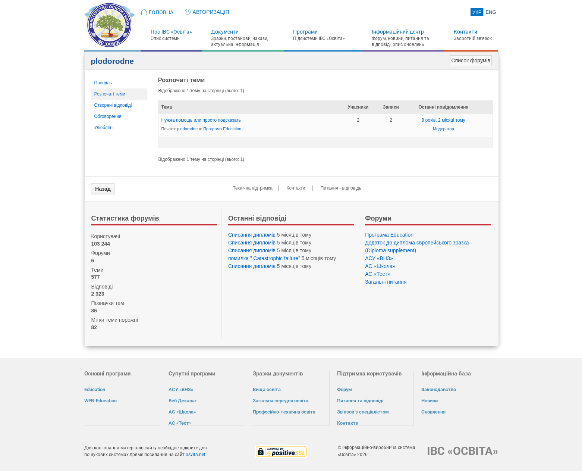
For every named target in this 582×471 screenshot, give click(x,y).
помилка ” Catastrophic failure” (264, 258)
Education (94, 389)
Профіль (103, 82)
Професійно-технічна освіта (284, 412)
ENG (490, 12)
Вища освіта (267, 389)
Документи (225, 32)
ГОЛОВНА (161, 12)
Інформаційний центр (398, 32)
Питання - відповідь (341, 188)
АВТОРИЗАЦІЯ (207, 12)
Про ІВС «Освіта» (171, 32)
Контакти (465, 32)
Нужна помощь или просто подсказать (201, 120)
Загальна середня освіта (280, 400)
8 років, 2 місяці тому (443, 120)
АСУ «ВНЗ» (379, 258)
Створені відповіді (113, 105)
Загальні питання (386, 282)
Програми (305, 32)
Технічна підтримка (253, 188)
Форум (344, 389)
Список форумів (471, 60)
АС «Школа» (380, 266)
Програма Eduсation (222, 129)
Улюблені (104, 127)
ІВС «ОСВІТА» (462, 450)
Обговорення (108, 116)
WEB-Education (100, 400)
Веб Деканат (183, 400)
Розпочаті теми (110, 94)
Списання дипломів (252, 235)
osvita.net (195, 454)
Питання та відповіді (360, 400)
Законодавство (438, 389)
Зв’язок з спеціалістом (363, 412)
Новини (429, 400)
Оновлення (433, 412)
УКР (477, 12)
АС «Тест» (377, 274)
